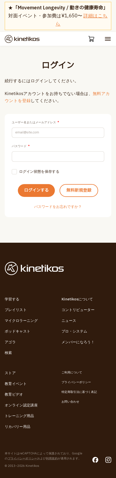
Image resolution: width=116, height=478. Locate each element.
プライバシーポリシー (76, 382)
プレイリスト (16, 310)
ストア (10, 373)
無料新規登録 (81, 195)
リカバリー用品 (17, 426)
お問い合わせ (70, 402)
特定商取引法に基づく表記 (79, 392)
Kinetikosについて (77, 299)
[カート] (91, 39)
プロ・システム (74, 331)
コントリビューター (78, 310)
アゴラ (10, 342)
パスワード (21, 148)
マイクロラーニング (21, 320)
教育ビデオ (14, 394)
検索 (8, 353)
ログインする (33, 195)
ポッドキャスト (17, 331)
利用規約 (52, 458)
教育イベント (16, 384)
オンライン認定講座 (21, 405)
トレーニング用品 (19, 416)
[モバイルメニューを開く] (107, 39)
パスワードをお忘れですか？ (58, 212)
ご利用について (72, 372)
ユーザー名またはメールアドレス (35, 122)
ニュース (69, 320)
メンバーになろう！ (78, 342)
